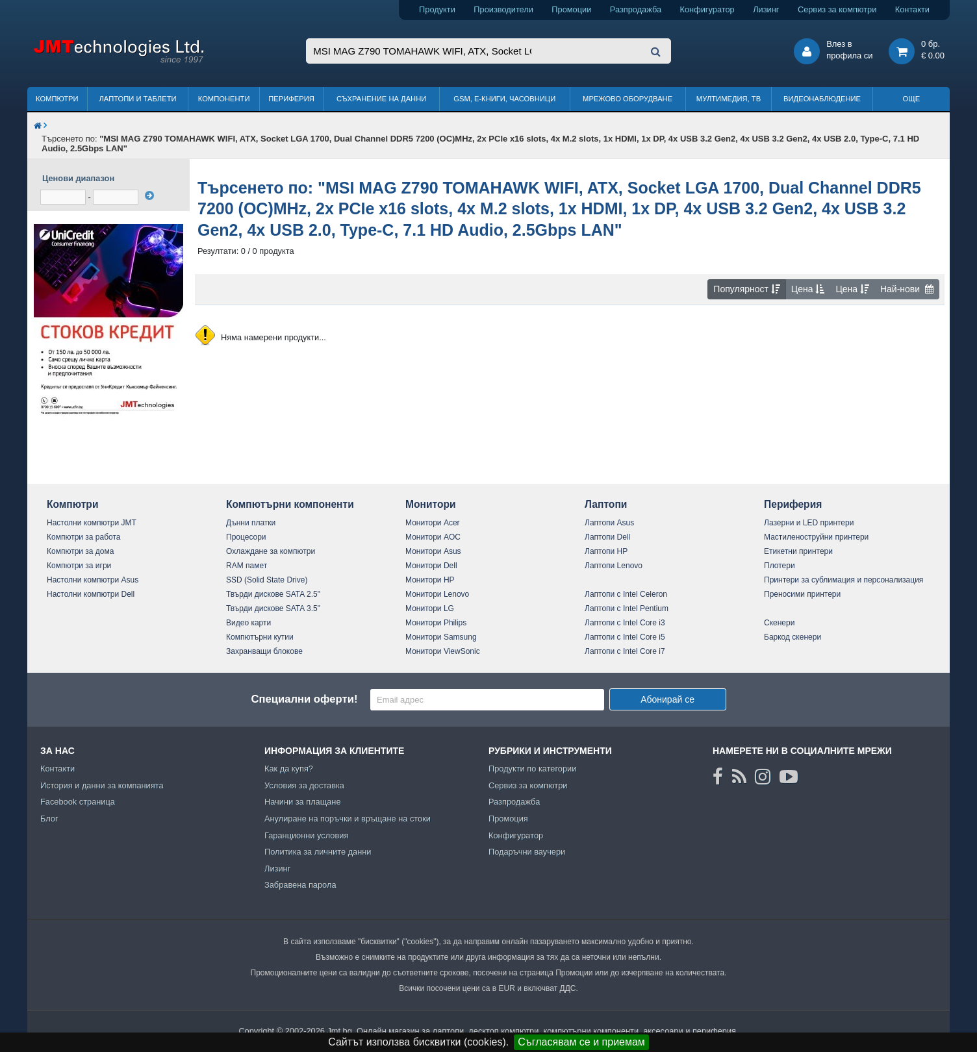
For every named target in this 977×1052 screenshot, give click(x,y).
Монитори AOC (433, 537)
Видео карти (248, 622)
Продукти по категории (532, 768)
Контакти (912, 9)
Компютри (57, 99)
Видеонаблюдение (822, 99)
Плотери (779, 565)
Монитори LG (429, 608)
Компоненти (224, 99)
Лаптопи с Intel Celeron (626, 594)
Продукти (437, 9)
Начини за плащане (302, 802)
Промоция (508, 818)
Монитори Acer (432, 522)
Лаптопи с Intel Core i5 (625, 637)
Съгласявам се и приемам (581, 1041)
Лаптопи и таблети (137, 99)
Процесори (246, 537)
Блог (49, 818)
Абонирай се (667, 699)
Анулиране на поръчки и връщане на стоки (347, 818)
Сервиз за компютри (837, 9)
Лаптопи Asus (609, 522)
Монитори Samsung (441, 637)
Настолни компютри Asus (92, 579)
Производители (503, 9)
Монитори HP (430, 579)
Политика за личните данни (318, 852)
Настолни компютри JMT (91, 522)
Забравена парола (300, 885)
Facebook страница (77, 802)
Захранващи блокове (264, 651)
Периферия (291, 99)
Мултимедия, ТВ (728, 99)
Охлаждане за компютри (270, 551)
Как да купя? (288, 768)
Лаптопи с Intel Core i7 (625, 651)
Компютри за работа (84, 537)
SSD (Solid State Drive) (266, 579)
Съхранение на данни (381, 99)
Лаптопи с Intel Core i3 (625, 622)
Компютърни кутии (260, 637)
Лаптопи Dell (607, 537)
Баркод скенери (792, 637)
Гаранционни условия (306, 835)
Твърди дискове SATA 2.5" (273, 594)
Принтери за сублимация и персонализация (843, 579)
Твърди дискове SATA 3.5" (273, 608)
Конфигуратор (707, 9)
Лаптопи (606, 504)
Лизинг (766, 9)
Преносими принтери (802, 594)
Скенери (779, 622)
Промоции (571, 9)
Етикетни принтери (798, 551)
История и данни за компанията (102, 785)
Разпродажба (635, 9)
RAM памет (246, 565)
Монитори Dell (431, 565)
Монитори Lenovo (437, 594)
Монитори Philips (435, 622)
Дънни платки (250, 522)
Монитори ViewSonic (442, 651)
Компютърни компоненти (290, 504)
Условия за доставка (304, 785)
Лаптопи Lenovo (613, 565)
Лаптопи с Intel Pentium (626, 608)
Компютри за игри (79, 565)
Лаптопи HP (606, 551)
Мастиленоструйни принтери (816, 537)
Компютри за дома (80, 551)
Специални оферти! (304, 699)
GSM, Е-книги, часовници (504, 99)
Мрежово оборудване (627, 99)
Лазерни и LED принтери (809, 522)
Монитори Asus (433, 551)
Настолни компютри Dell (90, 594)
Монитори (430, 504)
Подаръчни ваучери (526, 852)
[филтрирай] (149, 195)
